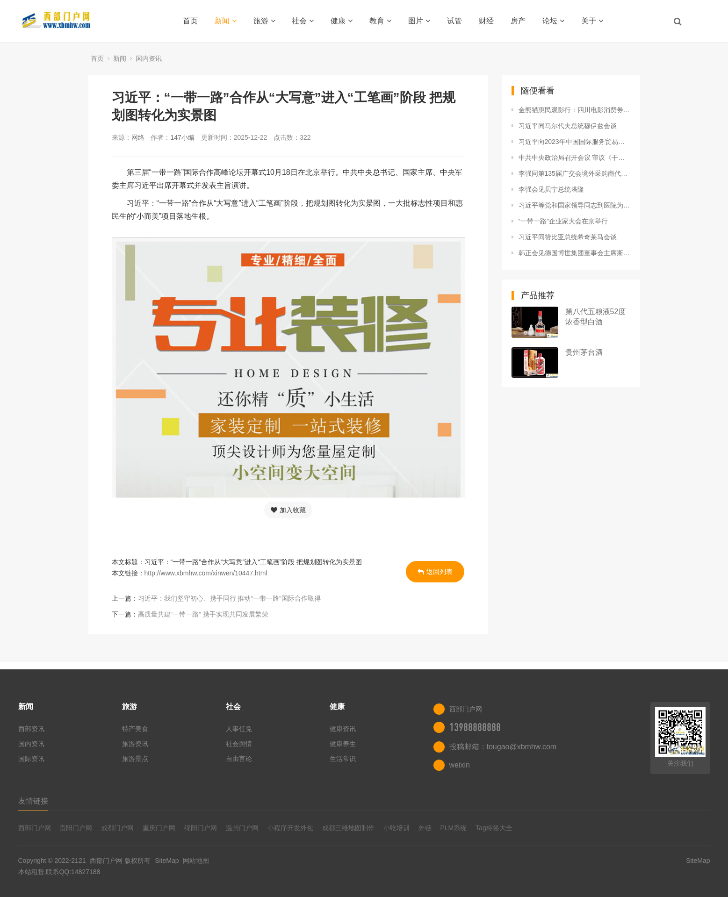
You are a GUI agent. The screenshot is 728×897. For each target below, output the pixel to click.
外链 (425, 828)
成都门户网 (117, 828)
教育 (380, 21)
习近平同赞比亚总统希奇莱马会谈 (568, 237)
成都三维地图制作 (348, 828)
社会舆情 (239, 743)
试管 (454, 21)
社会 (303, 21)
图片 (419, 21)
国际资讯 (31, 758)
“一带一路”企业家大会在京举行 (563, 221)
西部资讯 (31, 728)
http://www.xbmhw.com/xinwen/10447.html (205, 573)
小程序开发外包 (290, 828)
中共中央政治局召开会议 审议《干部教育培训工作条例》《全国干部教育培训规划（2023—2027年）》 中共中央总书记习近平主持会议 (575, 157)
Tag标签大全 (494, 828)
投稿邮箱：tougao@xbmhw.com (503, 747)
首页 (190, 21)
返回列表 (435, 571)
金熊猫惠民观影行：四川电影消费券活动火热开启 (575, 110)
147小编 (182, 137)
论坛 (553, 21)
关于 (592, 21)
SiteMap (167, 860)
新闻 (226, 21)
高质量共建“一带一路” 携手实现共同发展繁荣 (203, 614)
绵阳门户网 (200, 828)
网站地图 (196, 860)
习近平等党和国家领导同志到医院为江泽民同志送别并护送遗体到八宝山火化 (575, 205)
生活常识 (343, 758)
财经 (486, 21)
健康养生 (343, 743)
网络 (137, 137)
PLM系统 (453, 828)
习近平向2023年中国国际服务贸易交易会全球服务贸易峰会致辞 (575, 141)
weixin (459, 765)
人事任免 (239, 728)
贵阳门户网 (75, 828)
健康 (342, 21)
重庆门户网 (159, 828)
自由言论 (239, 758)
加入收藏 (288, 510)
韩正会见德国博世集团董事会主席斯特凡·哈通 (575, 253)
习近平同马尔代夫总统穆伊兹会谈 (568, 125)
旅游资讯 (135, 743)
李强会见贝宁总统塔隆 (551, 189)
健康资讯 (343, 728)
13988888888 (475, 727)
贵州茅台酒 (584, 352)
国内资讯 (149, 58)
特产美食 (135, 728)
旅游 (264, 21)
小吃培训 (396, 828)
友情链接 (33, 801)
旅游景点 (135, 758)
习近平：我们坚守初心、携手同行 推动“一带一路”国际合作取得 (229, 598)
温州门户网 (242, 828)
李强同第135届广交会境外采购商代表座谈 (575, 173)
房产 (518, 21)
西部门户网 (34, 828)
